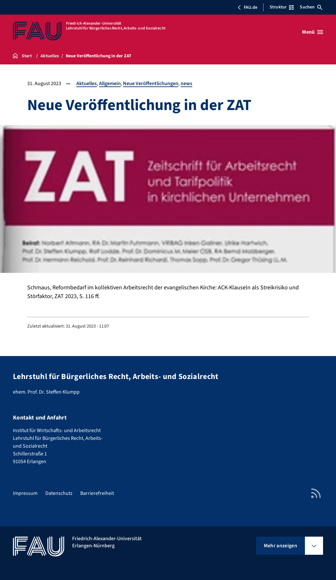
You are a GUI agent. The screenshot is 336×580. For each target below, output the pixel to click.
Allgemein (110, 83)
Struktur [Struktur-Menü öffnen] (282, 7)
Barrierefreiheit (97, 493)
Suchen (311, 7)
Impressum (25, 493)
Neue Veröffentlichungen (150, 83)
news (186, 83)
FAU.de (247, 7)
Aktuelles (86, 83)
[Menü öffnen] (312, 32)
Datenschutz (59, 493)
